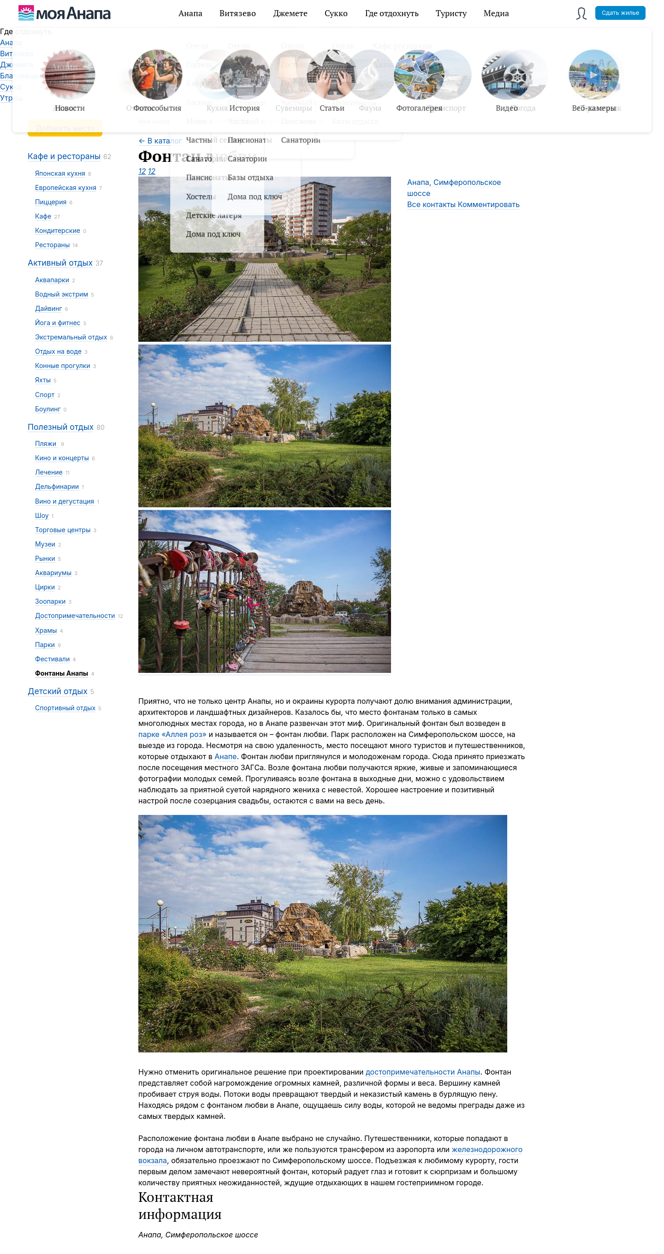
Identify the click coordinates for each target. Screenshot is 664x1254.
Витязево (237, 13)
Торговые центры (62, 530)
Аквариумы (53, 572)
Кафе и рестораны (64, 156)
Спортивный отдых (65, 708)
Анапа (190, 13)
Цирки (45, 587)
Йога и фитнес (58, 323)
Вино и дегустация (64, 501)
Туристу (451, 13)
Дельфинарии (57, 486)
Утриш (11, 97)
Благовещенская (30, 75)
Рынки (45, 558)
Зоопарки (50, 601)
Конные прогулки (62, 365)
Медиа (496, 13)
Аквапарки (52, 280)
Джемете (290, 13)
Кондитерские (57, 230)
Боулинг (47, 409)
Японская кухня (60, 173)
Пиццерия (50, 202)
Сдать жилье (620, 12)
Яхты (43, 380)
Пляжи (46, 443)
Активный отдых (60, 262)
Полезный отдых (61, 427)
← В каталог (160, 140)
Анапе (225, 756)
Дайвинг (48, 308)
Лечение (49, 472)
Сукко (336, 13)
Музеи (45, 544)
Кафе (43, 216)
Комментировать (489, 204)
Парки (45, 644)
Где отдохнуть (392, 13)
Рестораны (52, 245)
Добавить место (65, 128)
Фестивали (52, 659)
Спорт (44, 394)
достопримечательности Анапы (423, 1071)
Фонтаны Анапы (61, 673)
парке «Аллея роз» (172, 734)
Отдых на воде (58, 351)
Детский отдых (58, 691)
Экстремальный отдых (71, 337)
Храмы (46, 630)
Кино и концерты (62, 458)
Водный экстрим (61, 294)
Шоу (42, 515)
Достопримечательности (75, 615)
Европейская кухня (65, 187)
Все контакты (432, 204)
